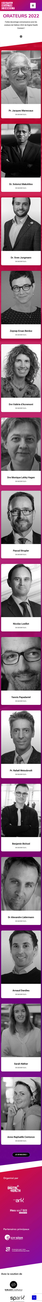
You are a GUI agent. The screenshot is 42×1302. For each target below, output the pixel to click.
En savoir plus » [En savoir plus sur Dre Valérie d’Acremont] (21, 408)
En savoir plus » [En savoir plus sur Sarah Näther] (21, 1067)
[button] (21, 36)
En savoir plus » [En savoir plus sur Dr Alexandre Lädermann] (21, 921)
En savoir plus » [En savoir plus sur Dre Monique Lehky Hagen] (21, 481)
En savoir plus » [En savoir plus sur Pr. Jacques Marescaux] (21, 114)
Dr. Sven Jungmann (21, 257)
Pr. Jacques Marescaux (21, 110)
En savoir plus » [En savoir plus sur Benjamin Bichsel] (21, 847)
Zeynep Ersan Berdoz (21, 331)
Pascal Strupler (21, 550)
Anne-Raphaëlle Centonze (21, 1137)
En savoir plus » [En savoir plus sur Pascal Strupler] (21, 554)
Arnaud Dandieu (21, 990)
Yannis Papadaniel (21, 697)
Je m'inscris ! (21, 1155)
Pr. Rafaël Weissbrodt (21, 770)
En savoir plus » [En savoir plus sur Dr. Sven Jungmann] (21, 261)
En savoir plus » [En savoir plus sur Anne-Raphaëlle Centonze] (21, 1141)
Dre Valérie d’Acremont (21, 404)
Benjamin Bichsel (21, 843)
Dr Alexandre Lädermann (21, 917)
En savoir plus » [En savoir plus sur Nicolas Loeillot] (21, 627)
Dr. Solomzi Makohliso (21, 184)
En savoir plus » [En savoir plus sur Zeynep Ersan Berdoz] (21, 335)
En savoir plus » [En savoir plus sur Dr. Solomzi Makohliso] (21, 188)
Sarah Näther (21, 1063)
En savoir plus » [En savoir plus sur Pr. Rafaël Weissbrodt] (21, 774)
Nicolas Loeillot (21, 623)
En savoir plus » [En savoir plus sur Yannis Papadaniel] (21, 701)
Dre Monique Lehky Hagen (21, 477)
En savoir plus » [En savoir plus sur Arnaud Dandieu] (21, 994)
